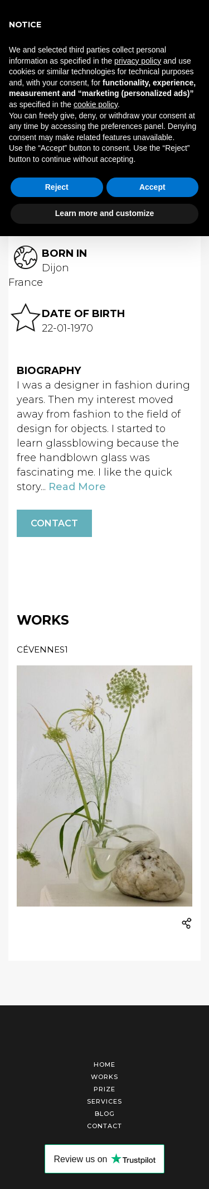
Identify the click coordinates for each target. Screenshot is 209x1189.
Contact (54, 523)
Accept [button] (152, 187)
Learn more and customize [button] (104, 213)
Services (104, 1101)
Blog (105, 1114)
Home (104, 1064)
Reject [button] (57, 187)
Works (104, 1077)
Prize (104, 1089)
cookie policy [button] (96, 104)
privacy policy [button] (137, 60)
